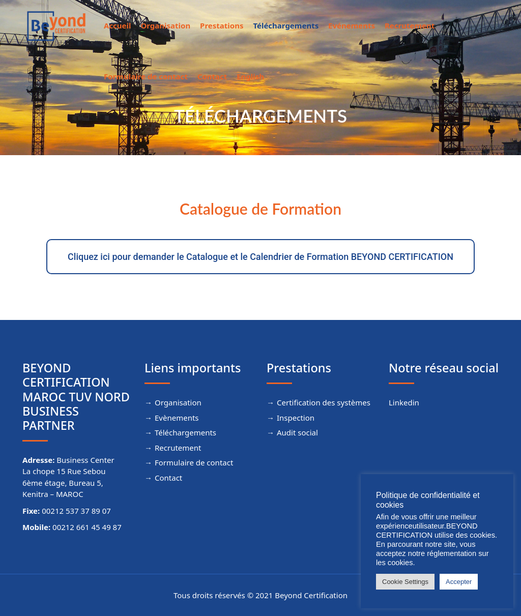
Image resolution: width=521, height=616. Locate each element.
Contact (212, 76)
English (250, 76)
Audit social (297, 432)
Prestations (221, 25)
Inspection (295, 418)
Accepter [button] (459, 581)
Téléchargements (286, 25)
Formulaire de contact (146, 76)
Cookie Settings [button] (405, 581)
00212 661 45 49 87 (87, 527)
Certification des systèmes (323, 402)
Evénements (351, 25)
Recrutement (410, 25)
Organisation (165, 25)
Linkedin (404, 402)
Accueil (117, 25)
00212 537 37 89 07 (76, 511)
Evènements (177, 418)
